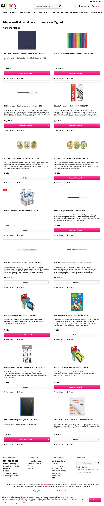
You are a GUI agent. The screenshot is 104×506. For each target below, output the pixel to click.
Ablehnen (83, 500)
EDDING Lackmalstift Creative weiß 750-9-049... (23, 263)
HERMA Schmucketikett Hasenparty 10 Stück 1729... (25, 367)
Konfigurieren (95, 500)
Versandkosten (57, 468)
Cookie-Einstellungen (59, 461)
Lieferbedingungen (58, 466)
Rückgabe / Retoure (34, 463)
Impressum (56, 475)
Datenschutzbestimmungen (85, 469)
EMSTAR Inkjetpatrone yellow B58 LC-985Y (71, 367)
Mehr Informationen (30, 503)
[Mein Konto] (84, 6)
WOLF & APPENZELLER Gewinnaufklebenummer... (74, 420)
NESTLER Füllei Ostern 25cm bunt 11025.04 (71, 158)
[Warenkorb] (97, 6)
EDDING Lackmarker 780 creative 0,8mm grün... (73, 263)
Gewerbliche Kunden (35, 461)
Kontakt (30, 468)
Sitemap (30, 466)
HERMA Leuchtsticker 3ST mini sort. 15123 (21, 210)
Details (36, 177)
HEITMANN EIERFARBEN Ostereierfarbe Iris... (72, 315)
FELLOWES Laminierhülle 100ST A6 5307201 (71, 106)
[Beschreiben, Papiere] (28, 12)
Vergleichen (9, 78)
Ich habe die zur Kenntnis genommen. (87, 469)
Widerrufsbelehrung (59, 471)
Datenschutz (56, 473)
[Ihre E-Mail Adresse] (86, 463)
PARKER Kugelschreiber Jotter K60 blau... (70, 210)
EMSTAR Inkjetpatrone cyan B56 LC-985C (20, 315)
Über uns (55, 463)
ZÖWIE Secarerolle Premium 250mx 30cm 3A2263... (74, 54)
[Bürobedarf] (44, 12)
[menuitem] (48, 6)
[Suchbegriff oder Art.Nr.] (48, 6)
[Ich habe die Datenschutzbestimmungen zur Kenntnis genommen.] (77, 467)
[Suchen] (60, 6)
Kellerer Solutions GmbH (48, 491)
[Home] (5, 12)
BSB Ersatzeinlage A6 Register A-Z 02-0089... (21, 420)
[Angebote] (14, 12)
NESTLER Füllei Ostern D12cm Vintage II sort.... (23, 158)
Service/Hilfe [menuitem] (95, 2)
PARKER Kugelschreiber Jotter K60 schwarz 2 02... (24, 106)
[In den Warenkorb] (27, 73)
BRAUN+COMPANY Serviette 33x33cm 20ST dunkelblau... (27, 54)
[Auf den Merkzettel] (20, 78)
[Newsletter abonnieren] (98, 463)
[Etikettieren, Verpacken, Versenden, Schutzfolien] (70, 12)
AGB (53, 478)
